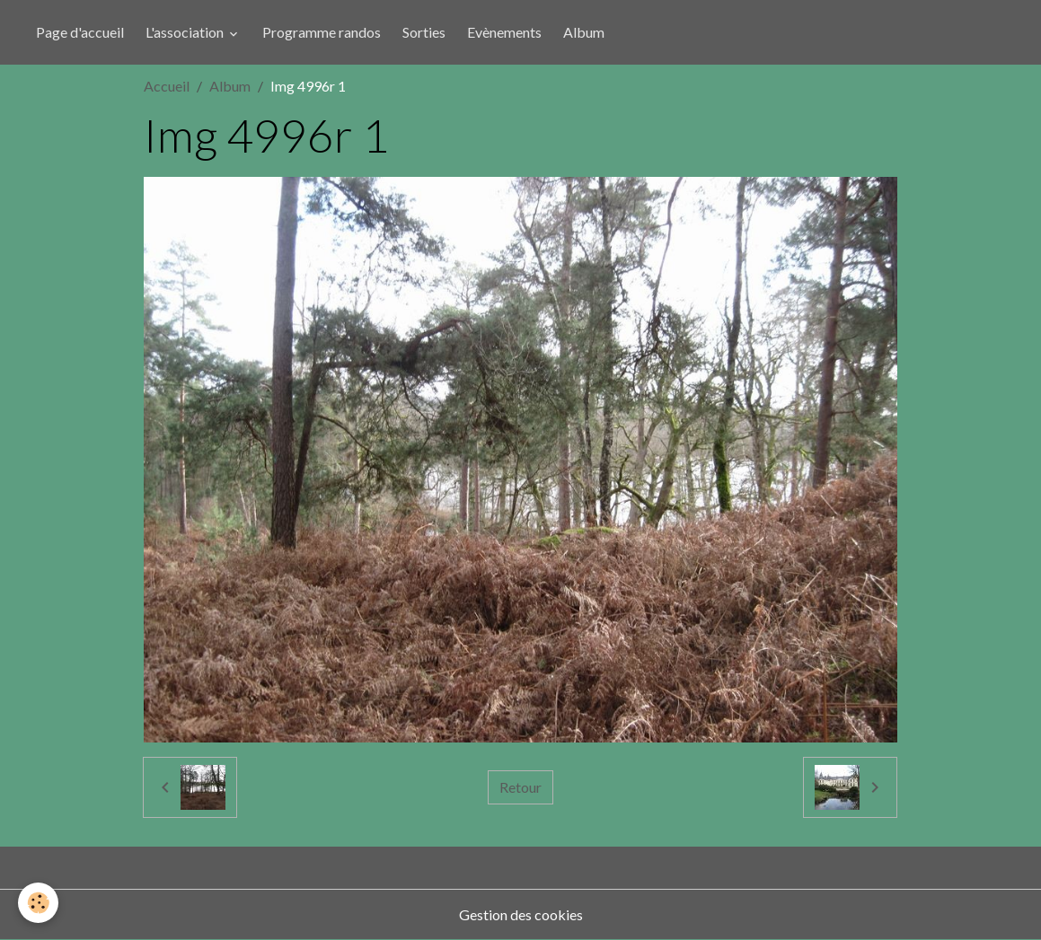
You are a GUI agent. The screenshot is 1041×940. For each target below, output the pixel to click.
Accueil (167, 85)
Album (583, 31)
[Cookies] (38, 903)
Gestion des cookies (521, 914)
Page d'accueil (80, 31)
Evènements (504, 31)
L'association (186, 31)
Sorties (424, 31)
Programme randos (321, 31)
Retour (520, 786)
